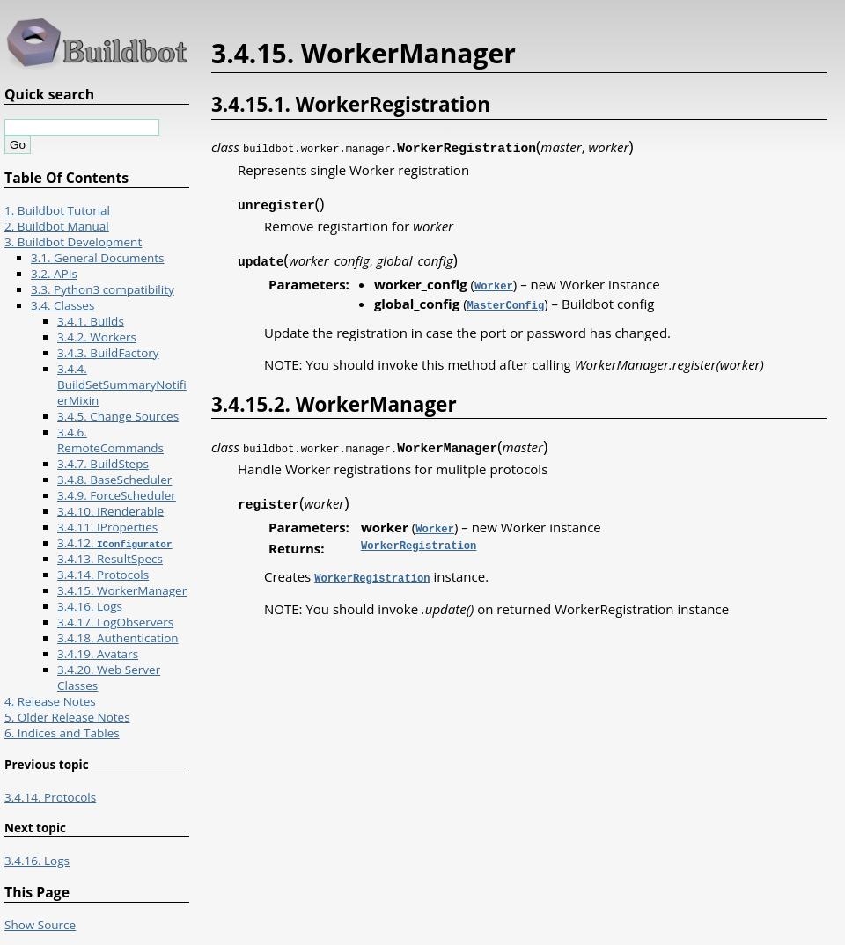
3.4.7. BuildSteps (103, 464)
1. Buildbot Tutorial (57, 210)
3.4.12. (114, 543)
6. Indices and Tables (62, 733)
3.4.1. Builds (90, 321)
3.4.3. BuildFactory (108, 353)
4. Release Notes (50, 701)
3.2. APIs (54, 274)
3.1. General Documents (98, 258)
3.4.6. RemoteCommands (110, 440)
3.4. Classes (62, 305)
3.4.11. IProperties (107, 527)
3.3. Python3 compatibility (102, 289)
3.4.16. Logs (89, 606)
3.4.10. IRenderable (110, 511)
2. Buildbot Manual (56, 226)
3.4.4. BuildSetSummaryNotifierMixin (122, 384)
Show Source (40, 925)
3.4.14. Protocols (103, 574)
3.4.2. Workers (96, 337)
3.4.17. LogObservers (115, 622)
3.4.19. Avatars (97, 654)
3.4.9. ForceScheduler (116, 495)
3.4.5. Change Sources (118, 416)
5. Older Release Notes (67, 717)
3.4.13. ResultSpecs (110, 559)
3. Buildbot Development (73, 242)
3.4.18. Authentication (118, 638)
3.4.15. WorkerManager (122, 590)
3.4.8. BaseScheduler (114, 479)
